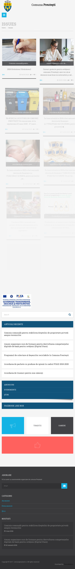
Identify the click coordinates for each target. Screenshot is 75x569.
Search (69, 313)
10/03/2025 (67, 131)
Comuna (43, 4)
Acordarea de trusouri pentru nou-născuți (23, 372)
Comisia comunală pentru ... (19, 62)
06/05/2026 (25, 73)
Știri (4, 73)
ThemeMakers (68, 563)
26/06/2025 (29, 128)
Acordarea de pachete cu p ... (61, 111)
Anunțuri (9, 383)
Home (4, 27)
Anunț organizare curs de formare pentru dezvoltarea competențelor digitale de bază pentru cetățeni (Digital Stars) (36, 344)
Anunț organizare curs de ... (57, 62)
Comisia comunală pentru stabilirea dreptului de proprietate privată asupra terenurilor (36, 332)
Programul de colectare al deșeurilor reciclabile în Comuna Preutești (36, 354)
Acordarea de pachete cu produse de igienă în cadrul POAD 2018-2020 (36, 363)
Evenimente (10, 388)
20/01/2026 (63, 79)
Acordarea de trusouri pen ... (23, 163)
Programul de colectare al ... (23, 111)
